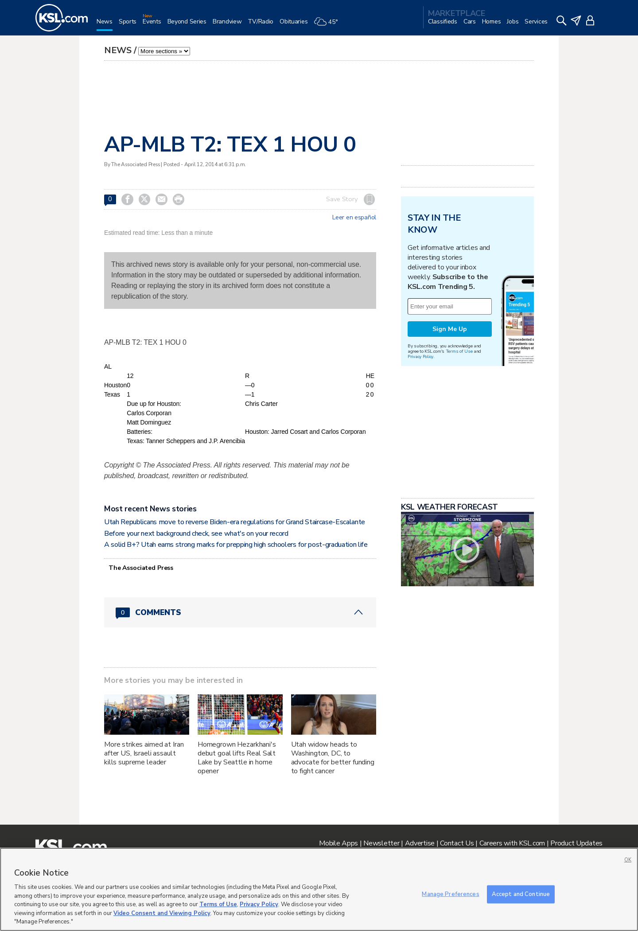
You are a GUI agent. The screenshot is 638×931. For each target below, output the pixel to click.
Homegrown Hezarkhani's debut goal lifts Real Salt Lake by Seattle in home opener (237, 758)
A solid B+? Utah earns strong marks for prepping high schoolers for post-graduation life (236, 544)
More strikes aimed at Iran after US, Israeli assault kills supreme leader (143, 753)
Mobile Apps (338, 843)
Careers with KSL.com (512, 843)
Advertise (420, 843)
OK (627, 860)
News (118, 50)
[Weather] (329, 25)
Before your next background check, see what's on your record (196, 533)
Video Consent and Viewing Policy (161, 913)
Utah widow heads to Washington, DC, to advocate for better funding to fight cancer (332, 758)
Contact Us (457, 843)
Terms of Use (459, 351)
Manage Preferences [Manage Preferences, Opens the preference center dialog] (450, 894)
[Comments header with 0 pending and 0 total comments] (240, 612)
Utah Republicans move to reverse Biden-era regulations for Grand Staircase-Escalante (234, 522)
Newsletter (381, 843)
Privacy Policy (420, 356)
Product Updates (576, 843)
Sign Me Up (449, 329)
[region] (319, 889)
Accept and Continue (521, 894)
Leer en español (354, 217)
